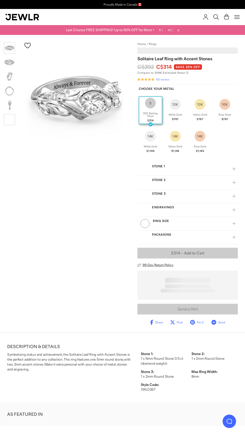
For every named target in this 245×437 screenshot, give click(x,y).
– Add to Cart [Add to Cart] (187, 253)
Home (141, 43)
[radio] (150, 110)
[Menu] (237, 17)
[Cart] (226, 17)
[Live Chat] (229, 421)
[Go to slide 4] (9, 91)
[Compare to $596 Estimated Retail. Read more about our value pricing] (163, 72)
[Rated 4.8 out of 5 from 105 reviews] (153, 79)
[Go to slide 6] (9, 119)
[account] (205, 17)
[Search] (216, 17)
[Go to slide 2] (9, 62)
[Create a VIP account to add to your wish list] (27, 45)
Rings (152, 43)
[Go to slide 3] (9, 76)
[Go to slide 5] (9, 105)
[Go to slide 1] (9, 48)
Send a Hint (188, 309)
